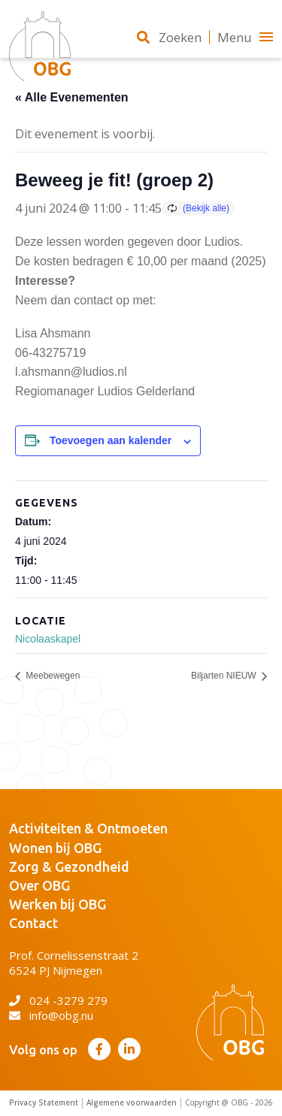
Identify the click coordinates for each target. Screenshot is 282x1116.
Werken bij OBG (57, 904)
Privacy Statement (43, 1103)
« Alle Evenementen (72, 97)
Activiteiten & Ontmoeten (88, 828)
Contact (33, 922)
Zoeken (169, 37)
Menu (245, 37)
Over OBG (39, 885)
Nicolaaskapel (47, 639)
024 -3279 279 (58, 1000)
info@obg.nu (51, 1015)
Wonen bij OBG (55, 847)
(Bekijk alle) (206, 208)
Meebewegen (51, 676)
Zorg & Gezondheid (69, 866)
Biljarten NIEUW (225, 676)
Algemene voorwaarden (131, 1103)
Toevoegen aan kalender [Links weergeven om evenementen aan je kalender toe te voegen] (110, 440)
